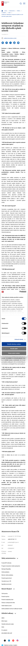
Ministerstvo (12, 10)
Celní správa (5, 593)
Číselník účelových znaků (8, 624)
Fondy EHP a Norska (6, 563)
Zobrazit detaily (19, 339)
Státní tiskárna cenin (7, 605)
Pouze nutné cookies (14, 353)
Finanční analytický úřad (7, 599)
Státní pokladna (5, 572)
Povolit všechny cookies (14, 344)
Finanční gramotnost (7, 578)
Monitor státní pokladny (7, 575)
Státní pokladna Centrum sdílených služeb (12, 608)
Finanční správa (5, 596)
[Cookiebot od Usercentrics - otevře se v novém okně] (19, 292)
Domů (5, 10)
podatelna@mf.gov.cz (13, 542)
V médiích (4, 12)
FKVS (3, 627)
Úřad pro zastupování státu (8, 602)
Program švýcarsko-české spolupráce (11, 566)
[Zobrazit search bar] (20, 3)
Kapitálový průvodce (6, 584)
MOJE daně (4, 621)
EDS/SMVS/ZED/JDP (7, 633)
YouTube (13, 640)
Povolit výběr (14, 348)
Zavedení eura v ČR (6, 581)
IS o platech (4, 630)
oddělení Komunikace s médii (10, 38)
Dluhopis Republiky (6, 569)
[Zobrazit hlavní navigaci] (24, 3)
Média (18, 10)
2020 (9, 12)
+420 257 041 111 (12, 539)
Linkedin (9, 640)
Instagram (17, 640)
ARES (3, 618)
